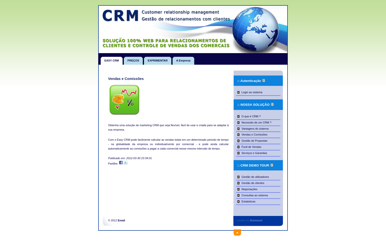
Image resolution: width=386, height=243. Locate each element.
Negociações (249, 189)
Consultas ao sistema (254, 195)
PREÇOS (133, 59)
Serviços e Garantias (254, 153)
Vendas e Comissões (254, 134)
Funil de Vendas (251, 146)
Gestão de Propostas (254, 140)
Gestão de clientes (252, 183)
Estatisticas (248, 201)
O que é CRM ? (251, 116)
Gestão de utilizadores (255, 176)
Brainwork (256, 220)
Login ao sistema (251, 92)
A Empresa (183, 59)
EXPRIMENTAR (157, 59)
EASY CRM (112, 59)
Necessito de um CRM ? (256, 122)
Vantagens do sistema (255, 128)
